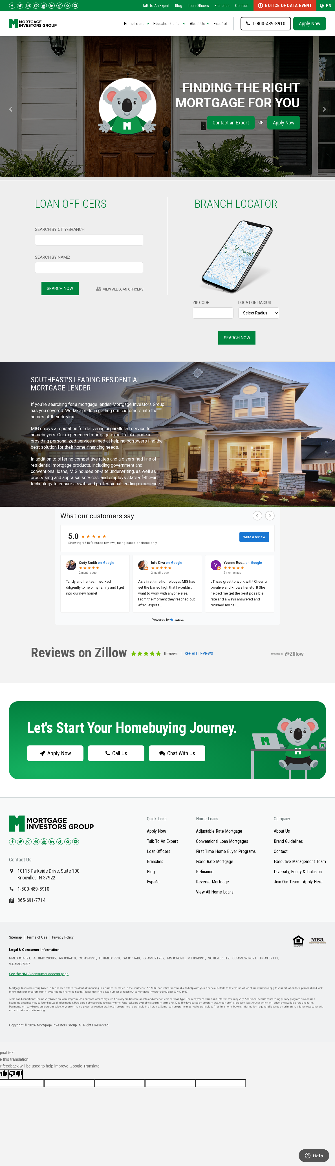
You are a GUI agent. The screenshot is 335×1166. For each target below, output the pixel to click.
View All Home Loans (214, 892)
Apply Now (309, 23)
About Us (282, 831)
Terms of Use (37, 937)
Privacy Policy (63, 937)
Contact (241, 5)
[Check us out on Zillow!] (67, 6)
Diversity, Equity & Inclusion (298, 871)
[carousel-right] (326, 106)
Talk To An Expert (155, 5)
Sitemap (15, 937)
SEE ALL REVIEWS (199, 654)
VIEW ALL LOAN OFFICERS (123, 289)
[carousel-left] (8, 106)
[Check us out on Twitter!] (20, 6)
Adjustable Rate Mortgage (219, 831)
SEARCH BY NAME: (52, 257)
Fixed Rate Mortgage (214, 861)
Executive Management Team (300, 861)
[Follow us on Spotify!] (75, 6)
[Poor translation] (15, 1074)
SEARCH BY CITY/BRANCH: (60, 229)
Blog (178, 5)
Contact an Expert (231, 123)
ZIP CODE (201, 302)
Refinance (204, 871)
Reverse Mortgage (212, 881)
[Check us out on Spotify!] (75, 841)
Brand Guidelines (288, 841)
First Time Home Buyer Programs (226, 851)
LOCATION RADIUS (254, 302)
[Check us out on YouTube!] (44, 6)
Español (220, 23)
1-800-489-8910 (33, 889)
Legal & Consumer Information (34, 950)
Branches (222, 5)
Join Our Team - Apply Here (298, 881)
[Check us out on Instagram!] (28, 6)
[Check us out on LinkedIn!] (52, 6)
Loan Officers (198, 5)
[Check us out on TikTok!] (59, 6)
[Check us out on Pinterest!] (36, 6)
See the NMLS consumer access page (39, 974)
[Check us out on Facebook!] (12, 6)
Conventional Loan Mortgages (222, 841)
